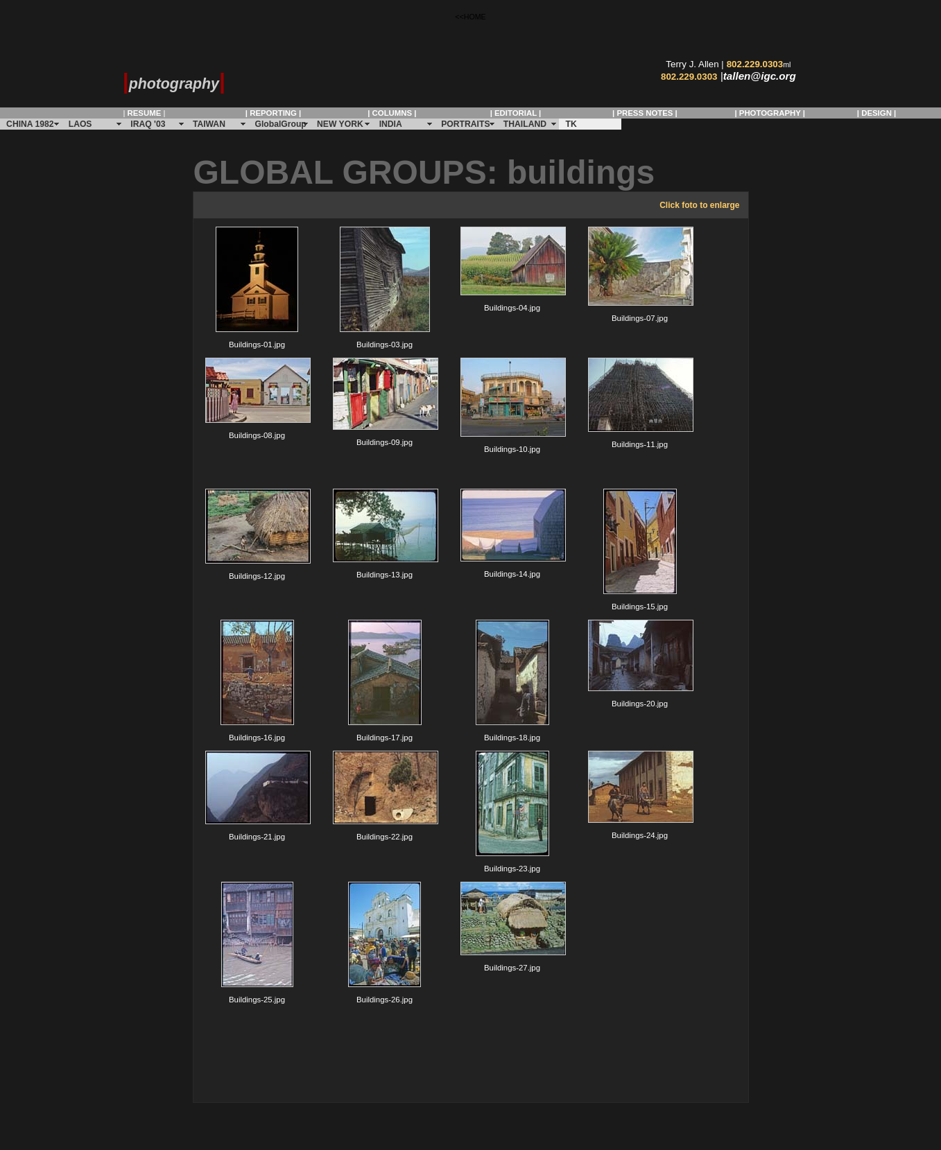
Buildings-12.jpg (257, 534)
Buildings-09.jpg (385, 402)
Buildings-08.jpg (257, 398)
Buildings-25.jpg (257, 943)
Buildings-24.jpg (640, 795)
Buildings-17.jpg (385, 681)
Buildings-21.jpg (257, 796)
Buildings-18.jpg (512, 681)
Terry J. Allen (692, 64)
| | (144, 113)
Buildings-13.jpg (385, 534)
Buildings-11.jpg (640, 403)
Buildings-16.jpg (257, 681)
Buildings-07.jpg (640, 274)
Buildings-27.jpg (512, 927)
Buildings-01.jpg (257, 288)
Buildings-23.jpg (512, 812)
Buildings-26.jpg (384, 943)
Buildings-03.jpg (385, 288)
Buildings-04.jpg (512, 269)
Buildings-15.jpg (640, 550)
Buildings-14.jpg (512, 533)
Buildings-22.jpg (385, 796)
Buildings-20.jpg (640, 664)
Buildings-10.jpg (512, 405)
